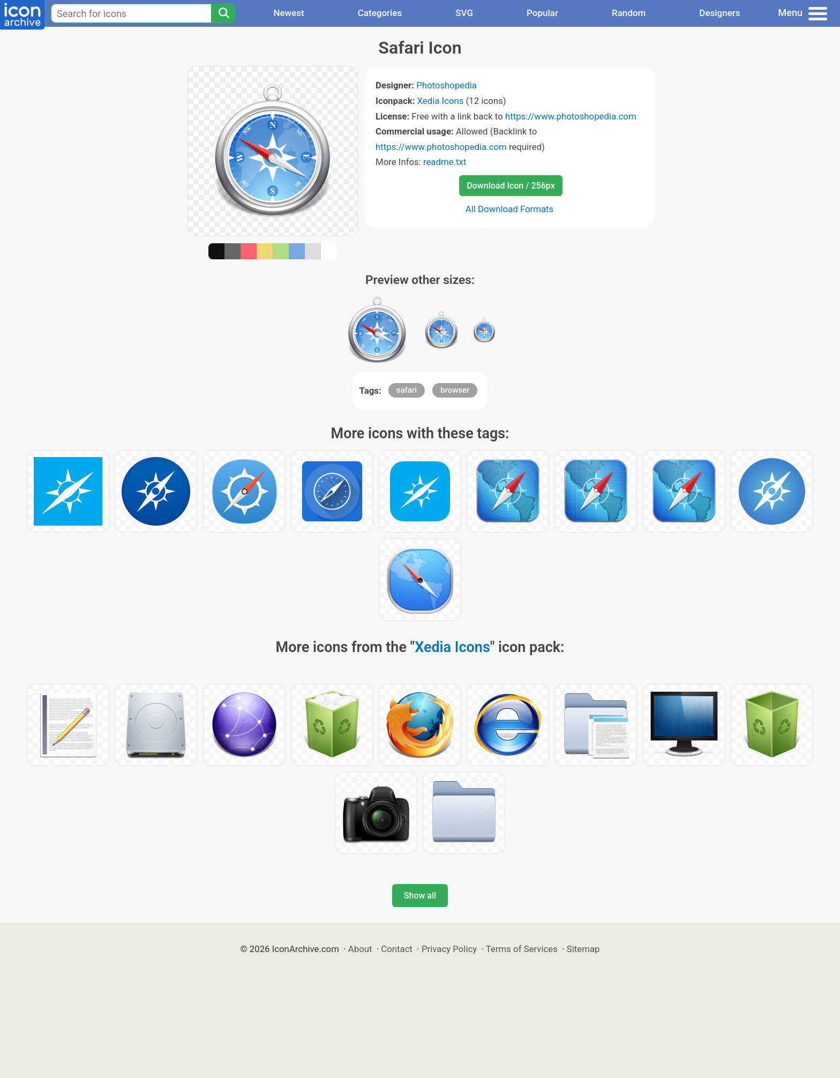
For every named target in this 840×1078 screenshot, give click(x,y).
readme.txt (444, 161)
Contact (396, 949)
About (360, 949)
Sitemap (583, 949)
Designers (719, 13)
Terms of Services (522, 949)
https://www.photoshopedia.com (570, 116)
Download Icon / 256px (510, 186)
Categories (380, 13)
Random (629, 13)
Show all (420, 895)
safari (406, 390)
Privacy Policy (449, 949)
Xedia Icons (440, 100)
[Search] (223, 13)
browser (454, 390)
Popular (542, 13)
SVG (464, 13)
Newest (288, 13)
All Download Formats (510, 209)
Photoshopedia (446, 85)
